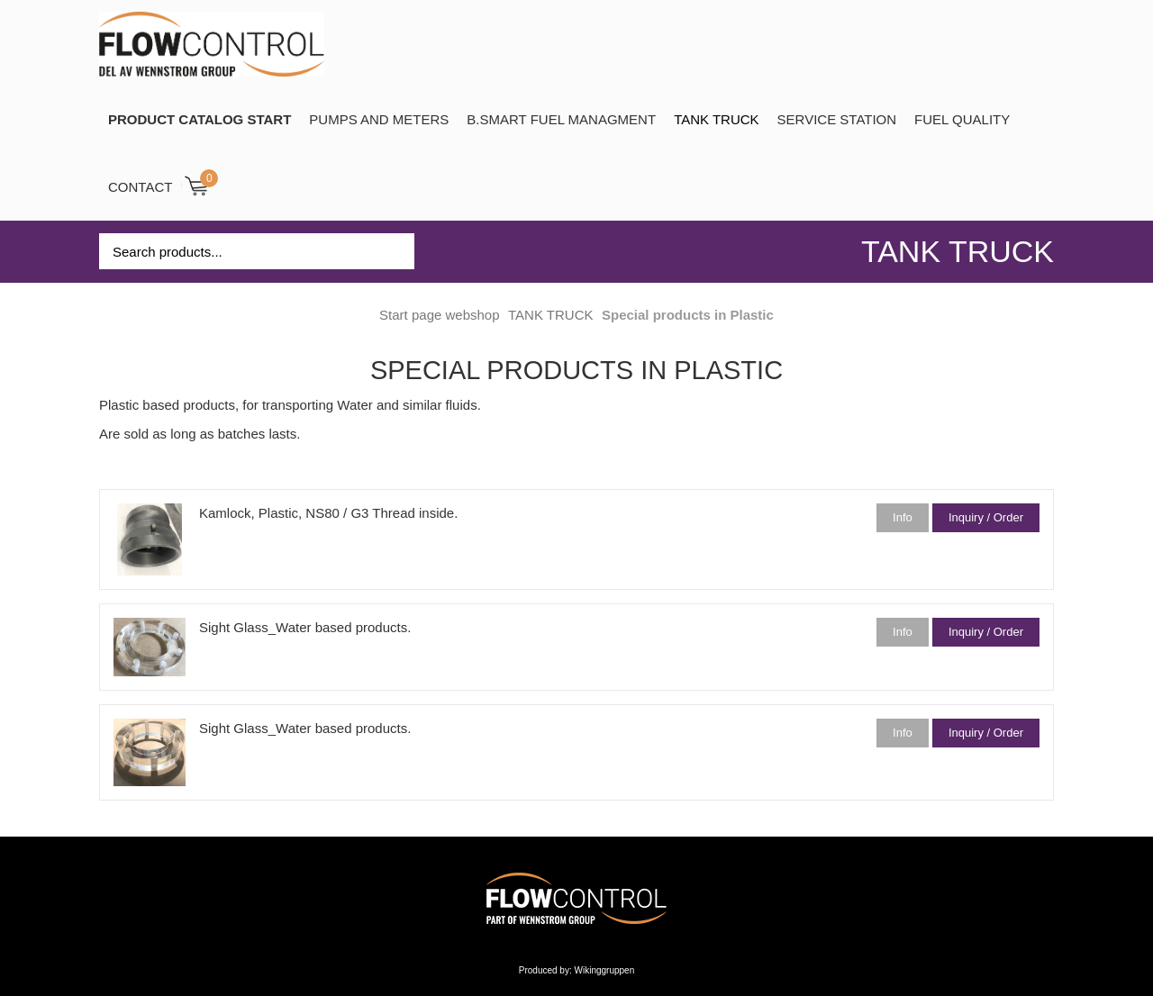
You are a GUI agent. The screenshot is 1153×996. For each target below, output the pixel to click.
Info (902, 517)
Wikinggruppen (605, 970)
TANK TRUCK (716, 119)
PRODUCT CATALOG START (199, 119)
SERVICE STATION (837, 119)
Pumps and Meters (379, 119)
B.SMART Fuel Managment (561, 119)
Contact (140, 187)
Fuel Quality (962, 119)
